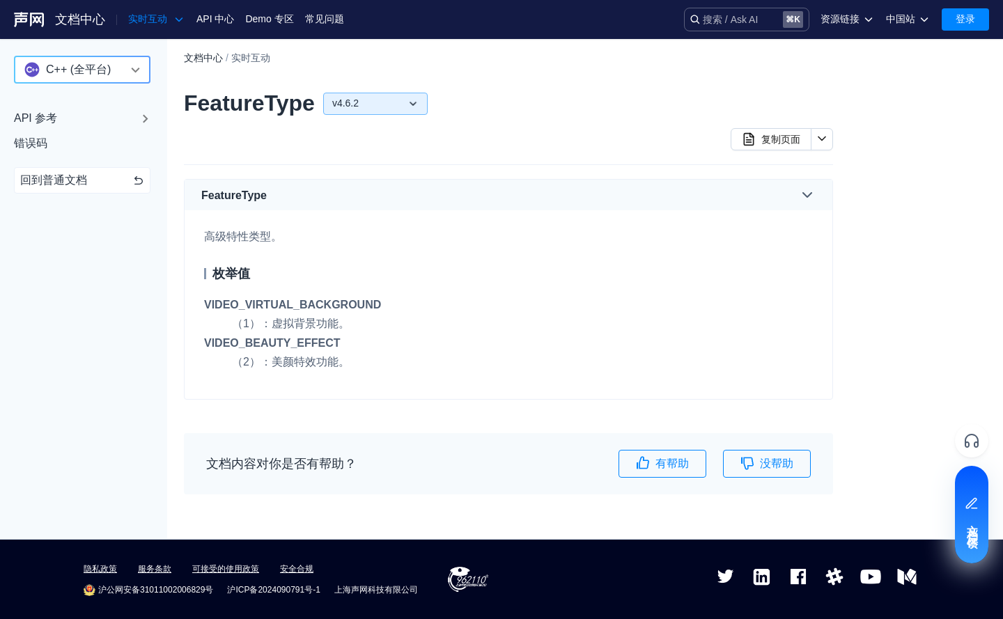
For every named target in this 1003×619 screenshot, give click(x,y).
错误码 (30, 143)
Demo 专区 (269, 18)
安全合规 (296, 569)
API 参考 (35, 118)
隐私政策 (100, 569)
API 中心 (215, 18)
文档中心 (80, 19)
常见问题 (324, 18)
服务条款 (154, 569)
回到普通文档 (82, 180)
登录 (965, 18)
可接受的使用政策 (225, 569)
